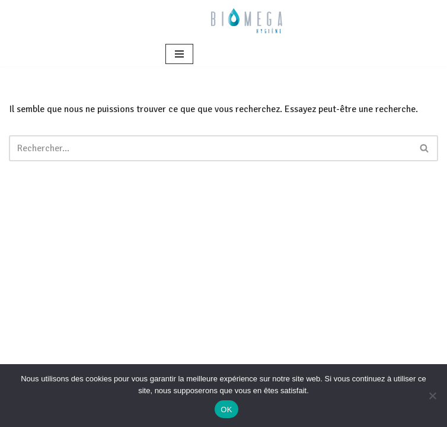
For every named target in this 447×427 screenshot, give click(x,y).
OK (226, 409)
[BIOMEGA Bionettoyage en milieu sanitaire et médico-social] (246, 20)
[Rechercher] (210, 148)
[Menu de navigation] (179, 54)
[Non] (432, 395)
